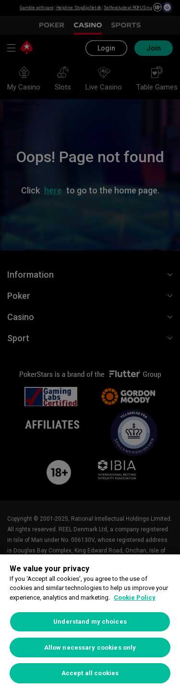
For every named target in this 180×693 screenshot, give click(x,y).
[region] (90, 623)
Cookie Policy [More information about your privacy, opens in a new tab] (135, 597)
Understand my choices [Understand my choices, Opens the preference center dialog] (90, 621)
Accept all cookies (90, 673)
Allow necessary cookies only (90, 647)
